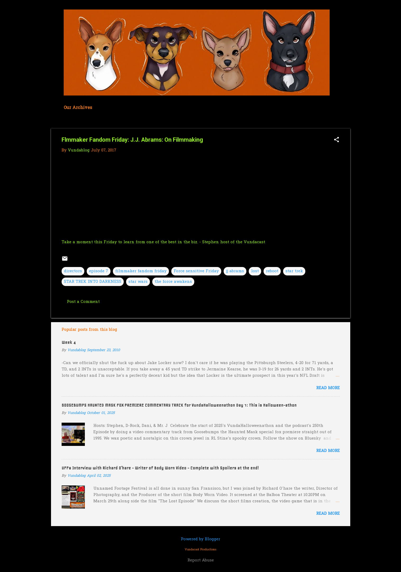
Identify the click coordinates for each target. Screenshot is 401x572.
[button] (336, 140)
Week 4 (69, 342)
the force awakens (173, 282)
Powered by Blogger (200, 539)
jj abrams (235, 271)
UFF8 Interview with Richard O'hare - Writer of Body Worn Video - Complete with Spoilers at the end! (160, 468)
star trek (294, 271)
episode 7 (98, 271)
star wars (138, 282)
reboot (272, 271)
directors (73, 271)
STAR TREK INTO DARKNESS (92, 282)
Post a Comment (83, 302)
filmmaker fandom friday (141, 271)
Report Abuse (200, 560)
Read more (328, 388)
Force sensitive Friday (196, 271)
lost (255, 271)
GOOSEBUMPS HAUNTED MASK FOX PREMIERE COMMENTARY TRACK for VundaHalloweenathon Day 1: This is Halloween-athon (179, 405)
